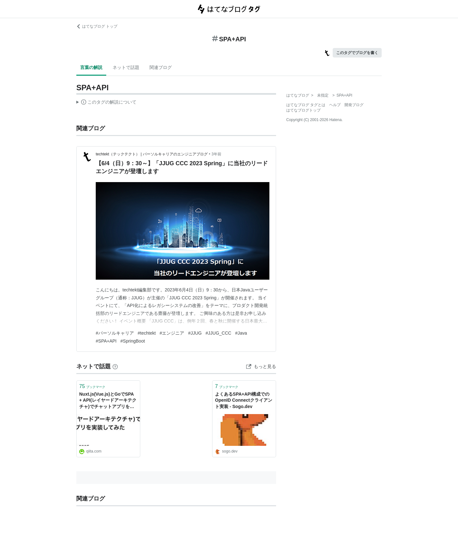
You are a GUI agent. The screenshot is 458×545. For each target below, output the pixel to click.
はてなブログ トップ (96, 26)
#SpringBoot (133, 341)
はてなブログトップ (303, 110)
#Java (241, 333)
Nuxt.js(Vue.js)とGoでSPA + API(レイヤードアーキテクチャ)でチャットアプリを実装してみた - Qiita (107, 401)
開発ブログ (354, 105)
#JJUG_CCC (218, 333)
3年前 (216, 154)
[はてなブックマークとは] (115, 366)
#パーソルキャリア (115, 333)
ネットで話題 (126, 67)
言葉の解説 (91, 67)
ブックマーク (92, 386)
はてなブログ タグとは (305, 105)
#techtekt (147, 333)
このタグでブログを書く (357, 53)
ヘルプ (335, 105)
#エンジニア (172, 333)
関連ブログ (160, 67)
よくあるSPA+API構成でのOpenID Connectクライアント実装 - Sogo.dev (243, 400)
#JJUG (195, 333)
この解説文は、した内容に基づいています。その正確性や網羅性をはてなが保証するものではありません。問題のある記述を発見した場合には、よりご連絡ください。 (106, 103)
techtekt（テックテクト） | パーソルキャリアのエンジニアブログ (152, 154)
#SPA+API (106, 341)
